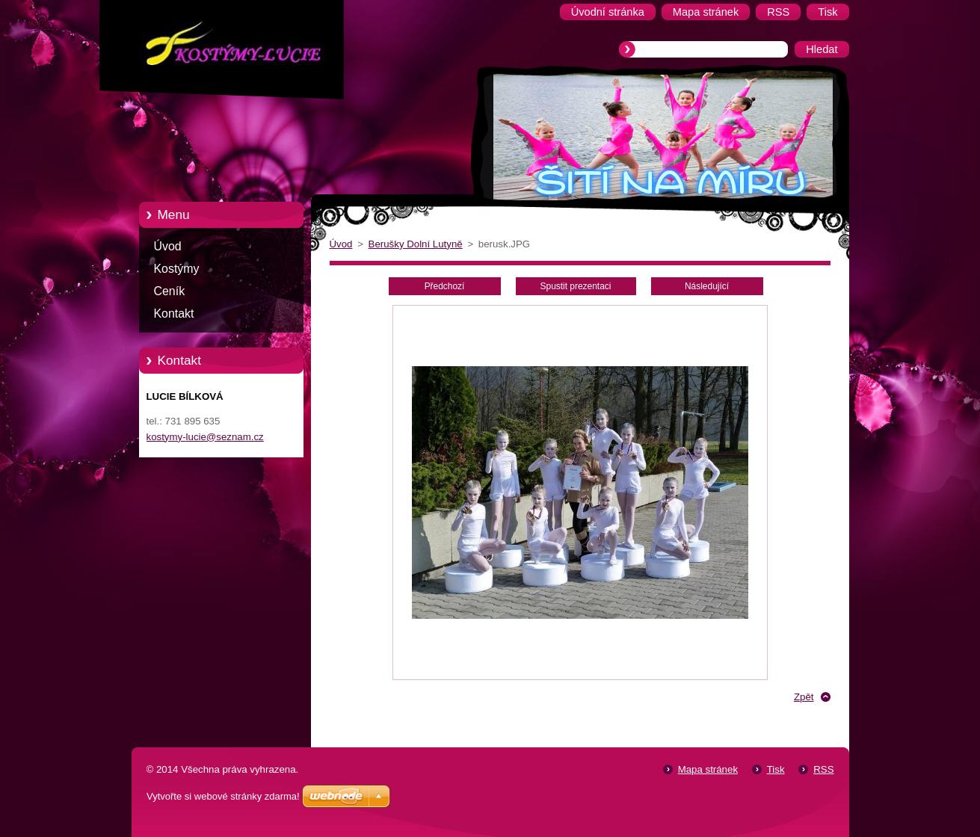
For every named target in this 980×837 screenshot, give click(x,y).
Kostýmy (177, 268)
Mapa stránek (708, 769)
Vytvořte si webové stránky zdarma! (223, 796)
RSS (823, 769)
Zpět (804, 696)
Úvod (168, 246)
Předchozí (445, 286)
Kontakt (174, 313)
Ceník (169, 291)
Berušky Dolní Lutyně (416, 244)
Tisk (776, 769)
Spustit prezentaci (575, 286)
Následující (707, 286)
